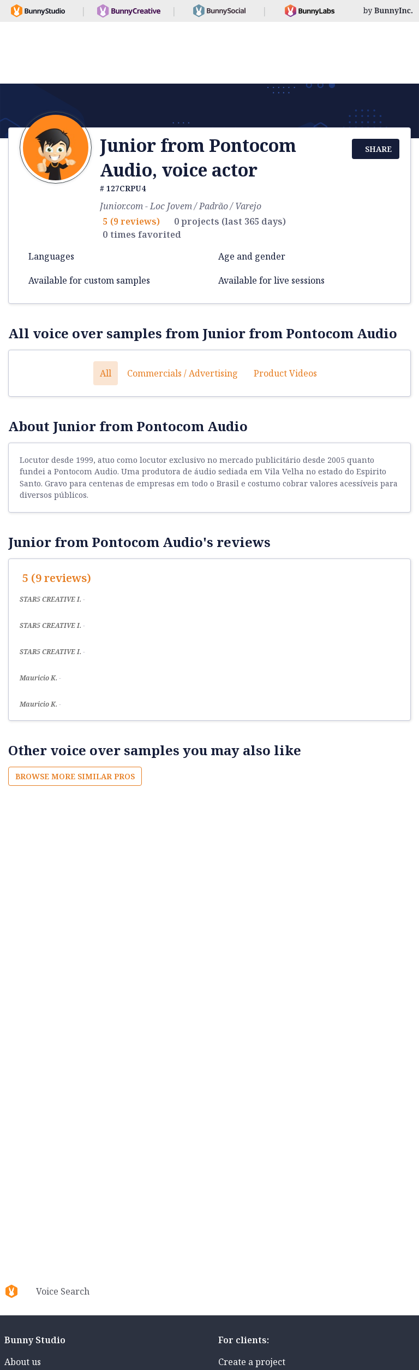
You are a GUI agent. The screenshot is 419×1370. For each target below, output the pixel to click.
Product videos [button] (285, 373)
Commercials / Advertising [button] (182, 373)
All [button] (105, 373)
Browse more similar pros (75, 776)
